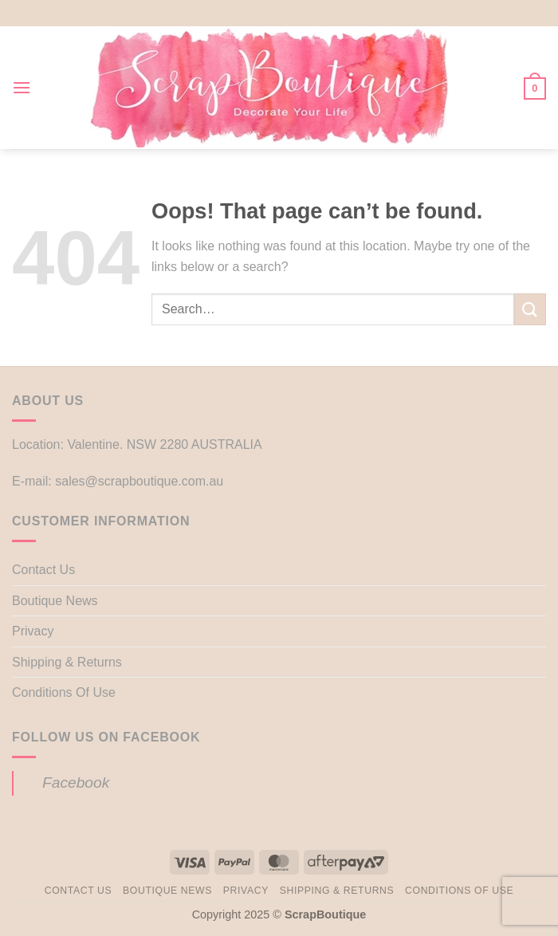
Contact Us (43, 569)
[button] (21, 87)
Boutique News (55, 601)
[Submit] (530, 308)
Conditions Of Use (64, 692)
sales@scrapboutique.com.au (139, 481)
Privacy (32, 631)
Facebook (75, 782)
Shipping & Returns (67, 662)
